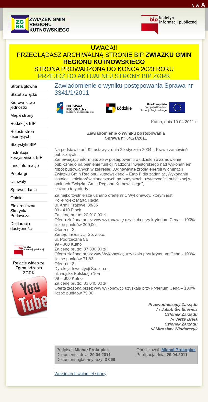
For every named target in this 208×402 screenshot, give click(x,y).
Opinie (17, 198)
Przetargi (19, 173)
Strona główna (24, 86)
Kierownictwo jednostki (23, 105)
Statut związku (24, 94)
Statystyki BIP (23, 144)
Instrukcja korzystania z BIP (27, 155)
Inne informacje (25, 165)
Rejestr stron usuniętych (22, 134)
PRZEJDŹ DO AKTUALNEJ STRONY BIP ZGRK (104, 76)
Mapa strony (22, 115)
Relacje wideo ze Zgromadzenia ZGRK (29, 288)
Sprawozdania (24, 189)
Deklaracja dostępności (22, 226)
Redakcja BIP (23, 123)
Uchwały (18, 181)
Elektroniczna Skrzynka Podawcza (23, 211)
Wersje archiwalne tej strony (80, 373)
